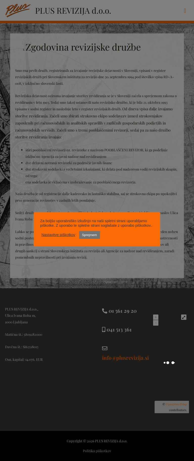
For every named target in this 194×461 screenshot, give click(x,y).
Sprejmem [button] (89, 235)
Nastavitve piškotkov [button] (58, 235)
